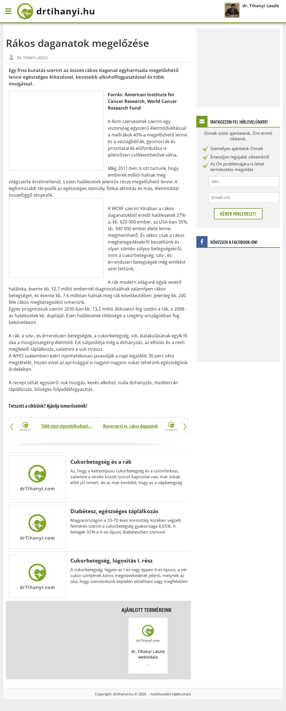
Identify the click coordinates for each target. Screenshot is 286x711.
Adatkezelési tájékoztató (171, 693)
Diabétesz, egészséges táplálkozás (114, 511)
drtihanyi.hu (123, 693)
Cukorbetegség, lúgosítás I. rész (111, 560)
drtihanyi (56, 11)
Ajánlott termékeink (146, 610)
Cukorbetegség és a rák (101, 461)
